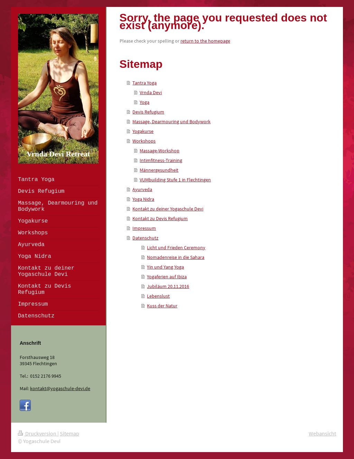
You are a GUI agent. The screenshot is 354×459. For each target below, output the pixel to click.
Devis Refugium (148, 112)
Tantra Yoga (144, 83)
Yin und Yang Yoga (165, 267)
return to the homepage (205, 41)
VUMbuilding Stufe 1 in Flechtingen (175, 180)
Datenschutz (145, 238)
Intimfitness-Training (161, 160)
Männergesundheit (159, 170)
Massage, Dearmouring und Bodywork (171, 121)
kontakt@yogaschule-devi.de (60, 388)
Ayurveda (142, 189)
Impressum (144, 228)
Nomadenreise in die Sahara (175, 257)
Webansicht (322, 433)
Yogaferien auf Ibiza (167, 276)
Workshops (144, 141)
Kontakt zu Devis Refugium (160, 218)
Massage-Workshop (159, 150)
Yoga (144, 102)
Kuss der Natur (162, 306)
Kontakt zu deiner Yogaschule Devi (167, 209)
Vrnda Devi (151, 92)
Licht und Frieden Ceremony (176, 247)
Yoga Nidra (143, 199)
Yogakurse (142, 131)
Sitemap (69, 433)
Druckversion (37, 433)
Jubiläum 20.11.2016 (168, 286)
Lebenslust (158, 296)
